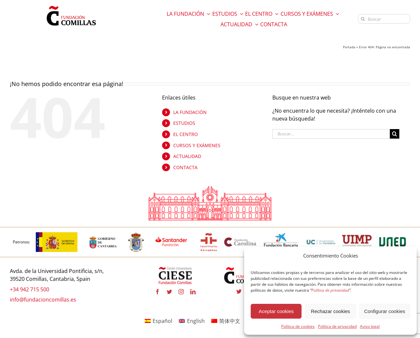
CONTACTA (185, 167)
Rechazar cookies (330, 311)
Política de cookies (298, 326)
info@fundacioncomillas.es (43, 299)
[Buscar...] (331, 134)
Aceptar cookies (276, 311)
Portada (349, 47)
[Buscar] (384, 19)
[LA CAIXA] (281, 234)
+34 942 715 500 (29, 289)
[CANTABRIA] (103, 234)
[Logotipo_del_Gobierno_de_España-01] (56, 234)
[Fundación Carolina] (240, 239)
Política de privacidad (337, 326)
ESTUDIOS (184, 123)
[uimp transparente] (357, 237)
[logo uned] (393, 234)
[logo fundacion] (71, 6)
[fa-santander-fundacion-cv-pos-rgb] (171, 234)
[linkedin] (193, 291)
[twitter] (169, 291)
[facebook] (157, 291)
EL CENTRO (185, 134)
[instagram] (181, 291)
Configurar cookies (384, 311)
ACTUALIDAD (187, 156)
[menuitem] (158, 321)
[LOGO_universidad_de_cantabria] (321, 234)
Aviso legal (370, 326)
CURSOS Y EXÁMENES (196, 145)
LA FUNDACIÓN (190, 112)
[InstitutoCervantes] (209, 234)
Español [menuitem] (162, 321)
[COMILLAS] (136, 234)
